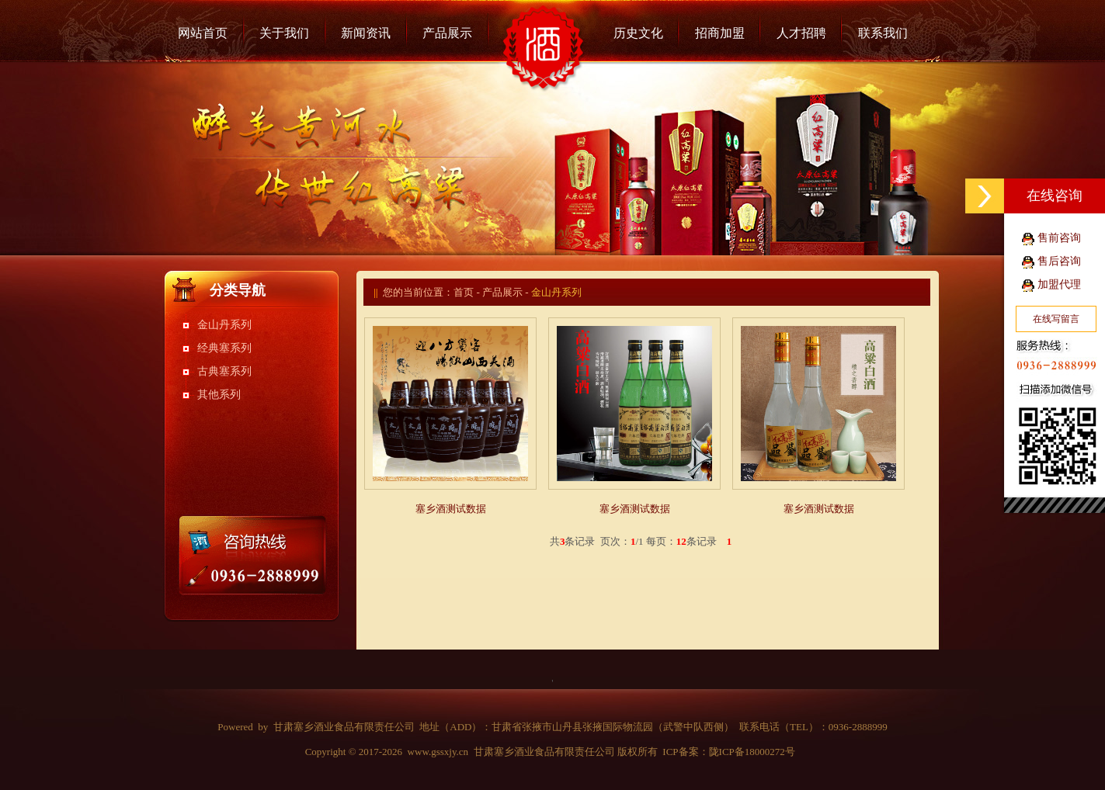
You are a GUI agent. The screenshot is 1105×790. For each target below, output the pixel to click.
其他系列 (219, 394)
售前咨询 (1059, 238)
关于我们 (284, 33)
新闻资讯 (366, 33)
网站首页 (203, 33)
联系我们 (883, 33)
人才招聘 (801, 33)
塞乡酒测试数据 (450, 509)
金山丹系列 (224, 325)
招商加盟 (720, 33)
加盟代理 (1059, 284)
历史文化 (638, 33)
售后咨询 (1059, 261)
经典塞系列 (224, 348)
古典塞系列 (224, 371)
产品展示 (447, 33)
